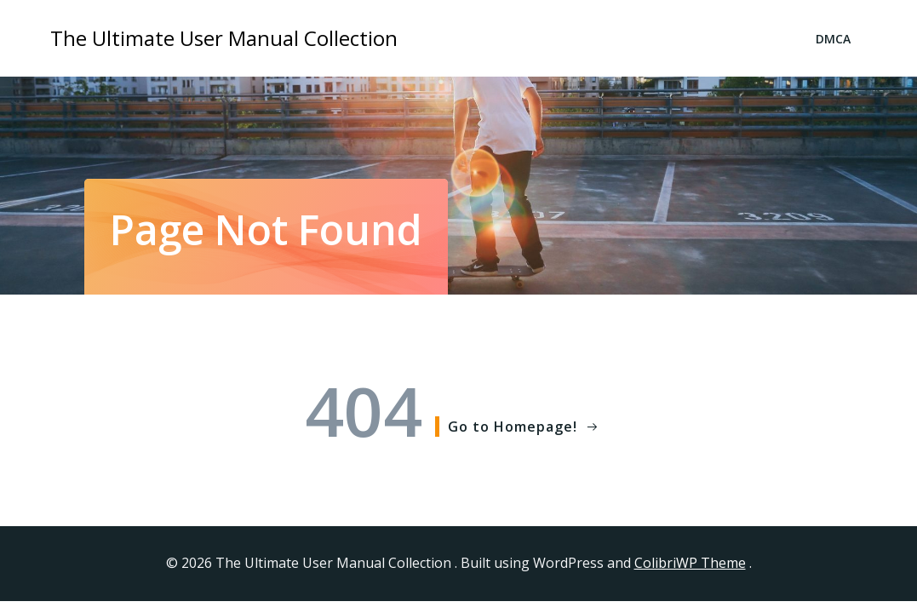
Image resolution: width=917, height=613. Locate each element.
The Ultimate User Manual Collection (224, 38)
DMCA (833, 39)
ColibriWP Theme (690, 562)
